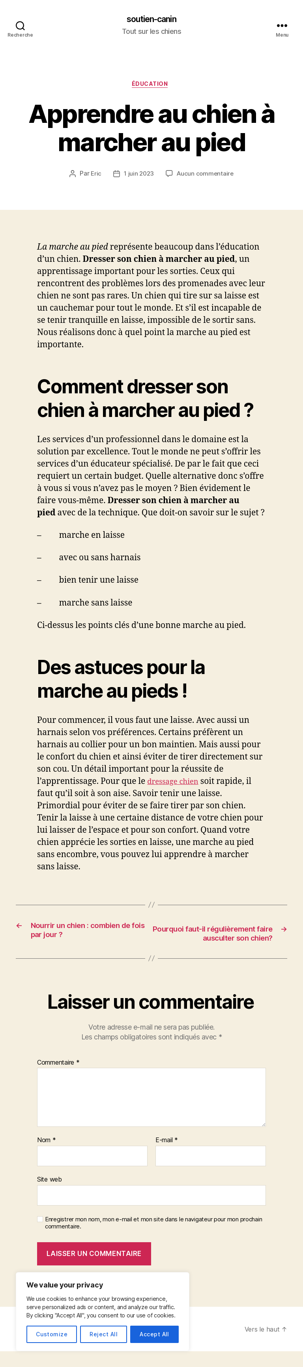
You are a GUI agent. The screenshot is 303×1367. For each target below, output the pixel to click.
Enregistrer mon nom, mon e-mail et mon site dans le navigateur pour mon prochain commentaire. (153, 1238)
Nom (46, 1156)
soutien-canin (151, 19)
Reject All (104, 1334)
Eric (94, 177)
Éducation (152, 86)
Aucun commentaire (206, 177)
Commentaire (58, 1078)
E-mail (166, 1156)
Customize (51, 1334)
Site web (49, 1195)
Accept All (154, 1334)
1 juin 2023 (138, 177)
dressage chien (176, 784)
